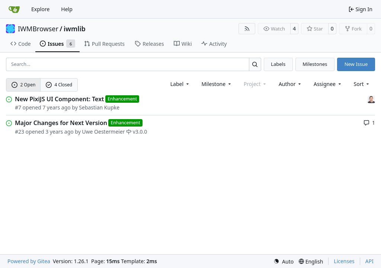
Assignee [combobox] (328, 83)
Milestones (314, 64)
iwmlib (75, 28)
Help (67, 9)
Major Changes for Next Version (61, 123)
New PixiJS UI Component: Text (59, 99)
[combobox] (180, 84)
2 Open (24, 85)
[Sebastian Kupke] (371, 98)
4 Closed (59, 85)
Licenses (344, 261)
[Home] (14, 9)
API (369, 261)
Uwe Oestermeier (103, 131)
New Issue (356, 64)
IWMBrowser (38, 28)
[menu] (362, 84)
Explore (40, 9)
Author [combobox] (290, 83)
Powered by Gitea (28, 261)
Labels (278, 64)
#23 (19, 131)
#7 (18, 107)
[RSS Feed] (247, 28)
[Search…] (255, 64)
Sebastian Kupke (99, 107)
